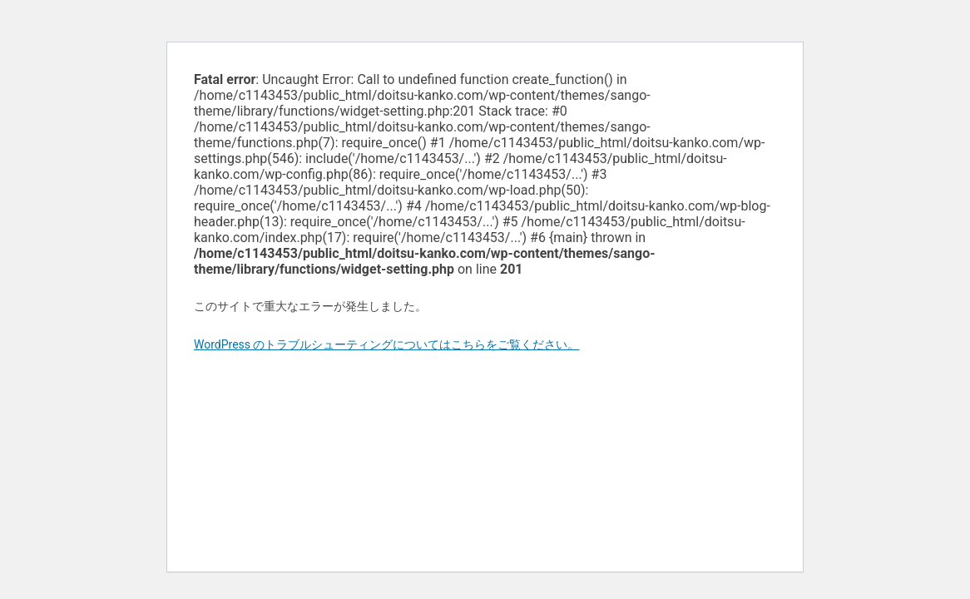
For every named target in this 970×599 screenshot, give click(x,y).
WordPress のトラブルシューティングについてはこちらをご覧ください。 (387, 344)
